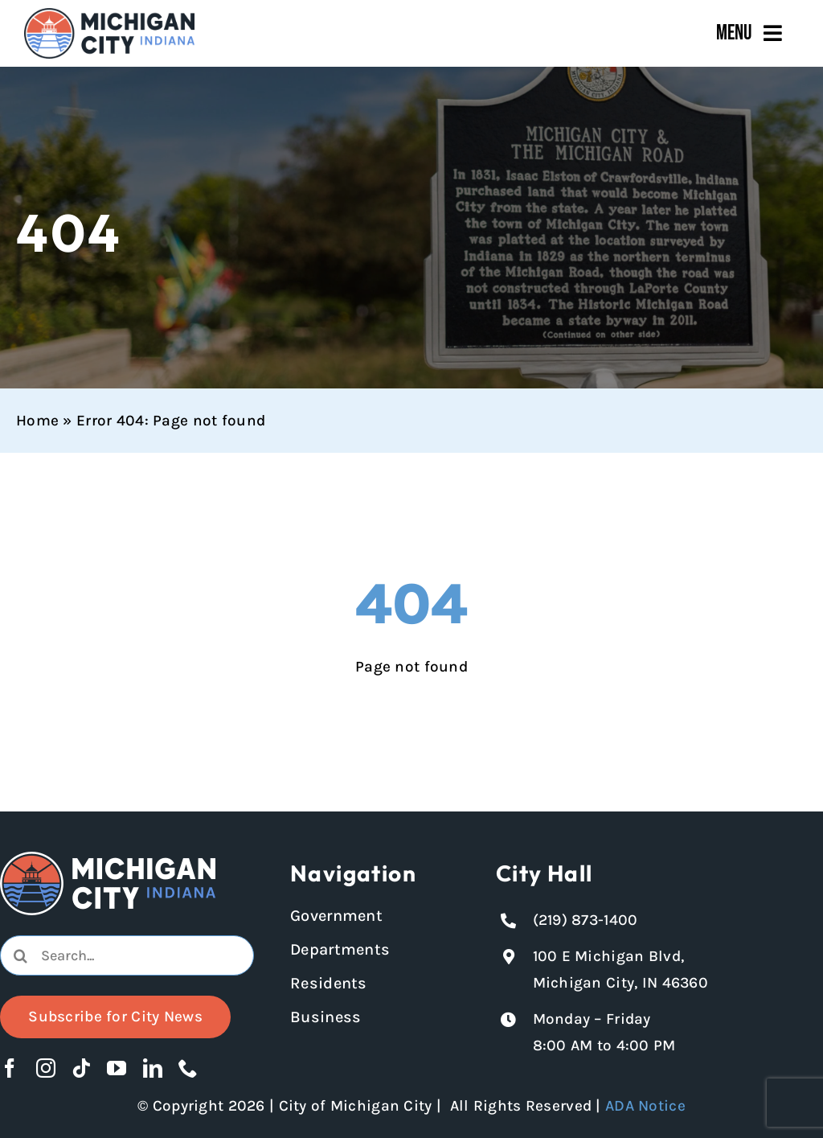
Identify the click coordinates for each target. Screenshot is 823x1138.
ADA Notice (645, 1106)
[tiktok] (81, 1068)
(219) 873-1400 (585, 920)
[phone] (188, 1068)
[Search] (20, 955)
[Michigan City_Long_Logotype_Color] (109, 15)
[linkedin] (152, 1068)
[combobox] (127, 955)
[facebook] (9, 1068)
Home (37, 420)
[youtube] (116, 1068)
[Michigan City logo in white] (107, 859)
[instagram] (45, 1068)
